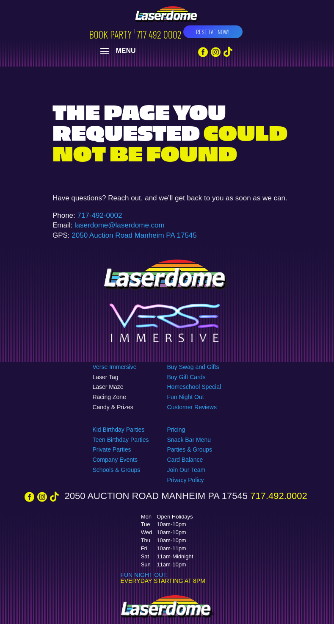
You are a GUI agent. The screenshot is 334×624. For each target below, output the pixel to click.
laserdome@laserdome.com (120, 225)
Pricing (176, 429)
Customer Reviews (191, 407)
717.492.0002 (277, 496)
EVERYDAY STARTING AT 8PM (162, 580)
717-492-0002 (99, 215)
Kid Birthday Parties (118, 429)
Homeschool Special (194, 386)
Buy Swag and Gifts (193, 366)
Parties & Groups (189, 449)
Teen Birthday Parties (120, 439)
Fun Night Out (185, 397)
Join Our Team (186, 469)
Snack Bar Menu (189, 439)
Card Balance (185, 459)
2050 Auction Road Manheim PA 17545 (134, 235)
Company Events (115, 459)
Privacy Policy (185, 480)
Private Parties (111, 449)
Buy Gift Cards (186, 377)
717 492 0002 (158, 34)
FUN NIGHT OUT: (144, 574)
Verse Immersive (114, 366)
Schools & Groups (116, 469)
